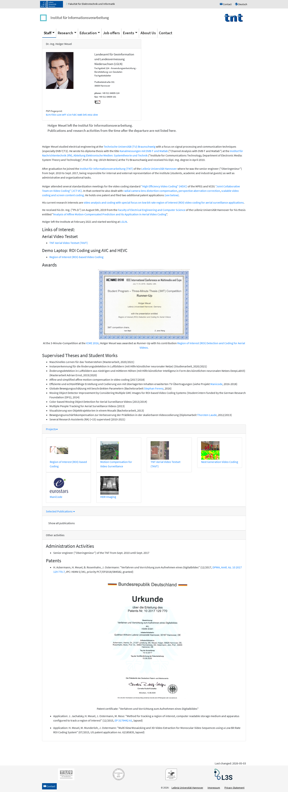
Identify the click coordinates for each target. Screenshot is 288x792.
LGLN (123, 221)
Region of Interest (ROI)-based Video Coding (76, 257)
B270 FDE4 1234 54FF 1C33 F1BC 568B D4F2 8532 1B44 (72, 114)
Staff (47, 32)
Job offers (111, 32)
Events (128, 32)
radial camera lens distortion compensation (150, 191)
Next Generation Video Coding (219, 462)
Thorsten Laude (207, 415)
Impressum (214, 787)
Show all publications (61, 523)
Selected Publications (60, 511)
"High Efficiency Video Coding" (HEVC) (164, 186)
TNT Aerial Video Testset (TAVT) (68, 243)
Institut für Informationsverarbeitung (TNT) (106, 168)
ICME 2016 (92, 343)
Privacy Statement (234, 787)
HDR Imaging (108, 497)
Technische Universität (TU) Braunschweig (129, 146)
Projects (52, 429)
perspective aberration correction (199, 191)
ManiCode (56, 497)
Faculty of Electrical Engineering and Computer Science (151, 210)
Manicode (216, 384)
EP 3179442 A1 (123, 720)
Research (65, 32)
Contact (165, 32)
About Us (148, 32)
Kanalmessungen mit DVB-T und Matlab (144, 151)
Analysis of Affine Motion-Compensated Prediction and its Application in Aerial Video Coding (109, 214)
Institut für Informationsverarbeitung (80, 17)
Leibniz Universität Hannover (159, 168)
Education (88, 32)
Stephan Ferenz (153, 388)
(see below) (172, 195)
